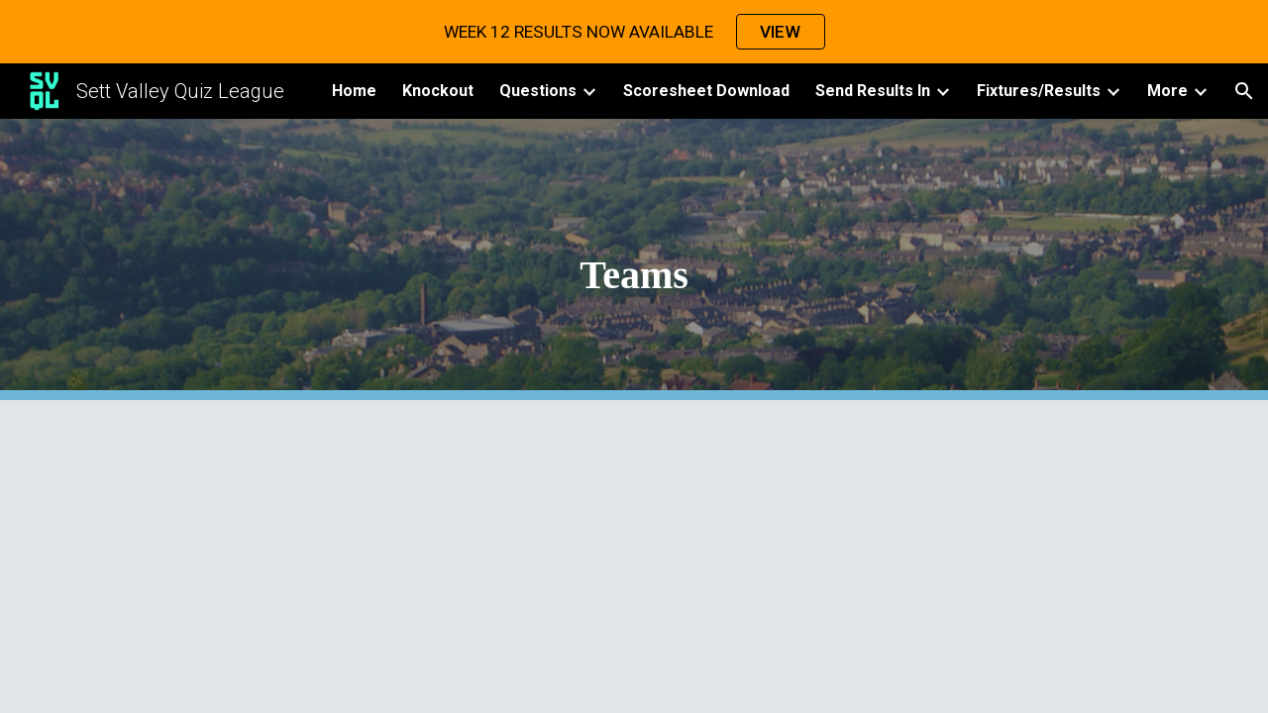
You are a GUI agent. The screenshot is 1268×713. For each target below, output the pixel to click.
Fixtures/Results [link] (1039, 90)
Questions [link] (538, 90)
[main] (634, 260)
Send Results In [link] (872, 90)
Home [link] (354, 90)
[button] (1244, 91)
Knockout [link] (438, 90)
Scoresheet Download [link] (706, 90)
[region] (634, 31)
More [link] (1167, 90)
